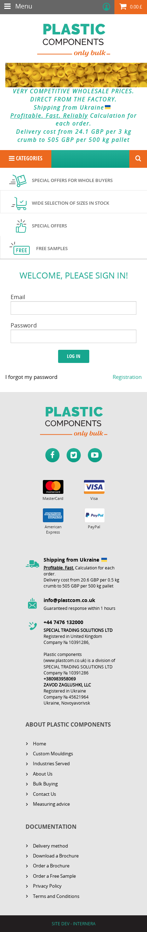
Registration (127, 376)
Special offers (49, 225)
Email (18, 297)
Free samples (52, 248)
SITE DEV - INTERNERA (74, 924)
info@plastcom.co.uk (69, 600)
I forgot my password (31, 376)
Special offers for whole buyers (72, 180)
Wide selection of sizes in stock (70, 203)
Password (24, 325)
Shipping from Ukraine (73, 107)
